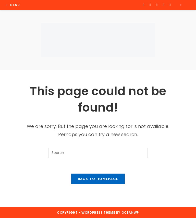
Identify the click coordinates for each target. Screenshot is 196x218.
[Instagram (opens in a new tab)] (157, 5)
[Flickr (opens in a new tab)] (163, 5)
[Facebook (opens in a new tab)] (150, 5)
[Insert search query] (98, 153)
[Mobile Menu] (13, 5)
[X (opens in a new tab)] (143, 5)
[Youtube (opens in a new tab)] (170, 5)
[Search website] (181, 5)
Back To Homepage (98, 178)
